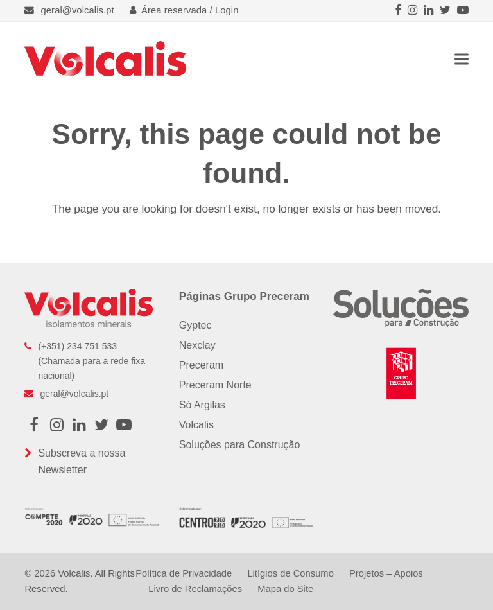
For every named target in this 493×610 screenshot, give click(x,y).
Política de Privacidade (183, 573)
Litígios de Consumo (290, 573)
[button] (461, 58)
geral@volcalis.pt (77, 10)
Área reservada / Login (184, 10)
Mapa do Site (285, 589)
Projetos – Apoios (386, 573)
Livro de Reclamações (195, 589)
